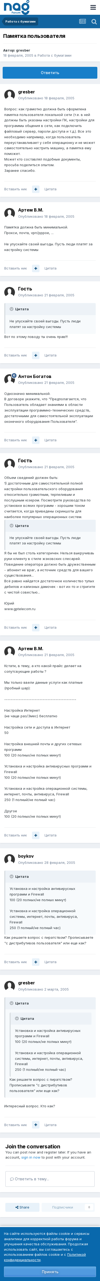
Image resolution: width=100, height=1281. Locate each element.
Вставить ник (15, 189)
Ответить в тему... (29, 1179)
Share (22, 1207)
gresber (23, 50)
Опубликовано (46, 98)
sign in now (31, 1157)
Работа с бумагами (54, 55)
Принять (50, 1271)
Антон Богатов (34, 376)
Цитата (51, 189)
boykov (26, 856)
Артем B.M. (30, 210)
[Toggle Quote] (12, 309)
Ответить (50, 72)
